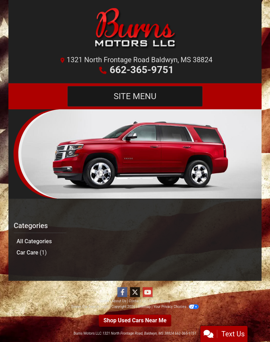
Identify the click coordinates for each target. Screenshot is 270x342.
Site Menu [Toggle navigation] (135, 96)
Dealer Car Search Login (90, 307)
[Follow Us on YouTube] (148, 292)
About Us (119, 301)
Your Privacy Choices (176, 307)
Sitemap (144, 307)
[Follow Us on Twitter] (135, 292)
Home (104, 301)
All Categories (34, 241)
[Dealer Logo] (135, 30)
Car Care (32, 252)
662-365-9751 (142, 70)
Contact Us (137, 301)
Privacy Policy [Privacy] (160, 301)
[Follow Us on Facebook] (122, 292)
